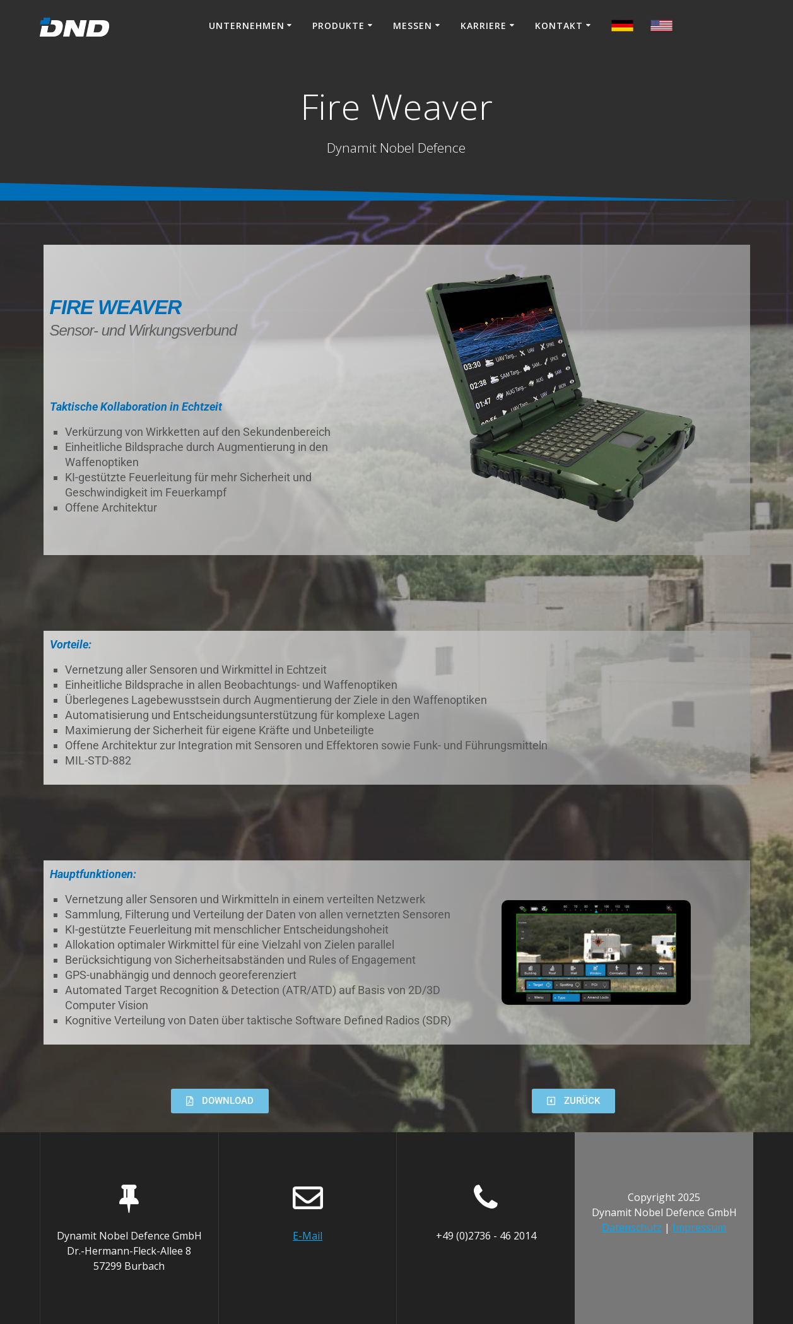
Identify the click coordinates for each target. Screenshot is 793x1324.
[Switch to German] (661, 27)
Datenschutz (632, 1227)
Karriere (484, 26)
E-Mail (307, 1236)
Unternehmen (247, 26)
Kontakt (559, 26)
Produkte (338, 26)
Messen (412, 26)
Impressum (699, 1227)
